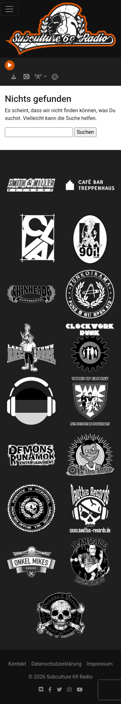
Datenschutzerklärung (56, 664)
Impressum (100, 664)
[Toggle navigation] (9, 9)
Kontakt (17, 664)
